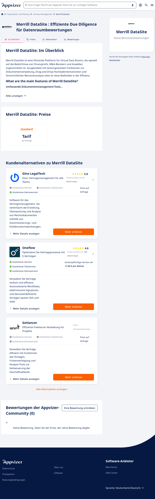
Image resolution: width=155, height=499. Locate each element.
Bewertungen (71, 39)
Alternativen (49, 39)
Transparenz (8, 474)
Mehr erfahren (73, 231)
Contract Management (42, 14)
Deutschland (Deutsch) (130, 488)
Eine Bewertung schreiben (79, 408)
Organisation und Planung (18, 14)
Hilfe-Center (111, 472)
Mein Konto (111, 467)
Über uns (58, 467)
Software (58, 472)
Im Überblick (12, 39)
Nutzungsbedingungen (13, 479)
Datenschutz (8, 468)
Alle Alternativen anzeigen (51, 389)
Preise (31, 39)
